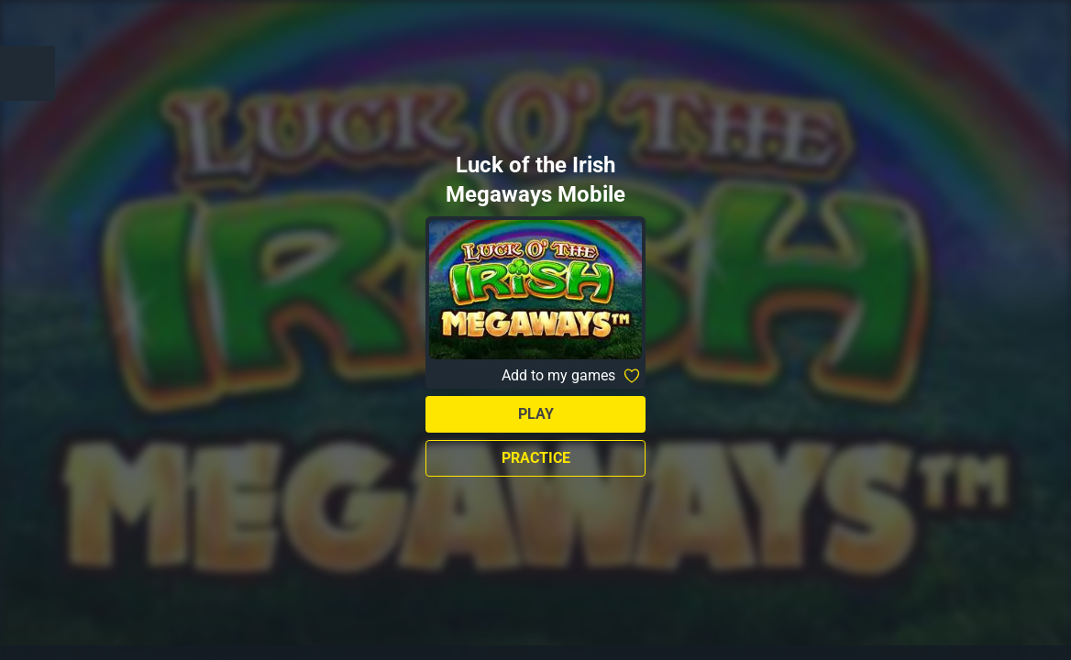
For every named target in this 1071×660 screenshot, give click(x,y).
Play (536, 414)
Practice (536, 458)
